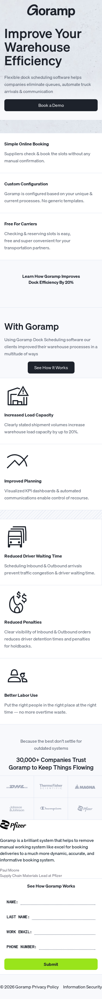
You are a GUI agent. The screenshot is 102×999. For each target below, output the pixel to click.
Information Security (82, 986)
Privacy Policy (45, 986)
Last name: (18, 917)
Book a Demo (51, 105)
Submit (51, 964)
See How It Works (51, 367)
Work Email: (19, 932)
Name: (12, 902)
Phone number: (22, 947)
